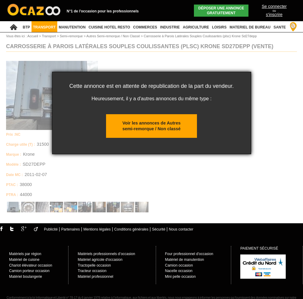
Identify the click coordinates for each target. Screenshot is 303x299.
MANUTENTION (72, 27)
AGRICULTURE (196, 27)
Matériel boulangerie (25, 276)
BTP (26, 27)
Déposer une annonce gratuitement (221, 10)
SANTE (280, 27)
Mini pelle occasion (180, 276)
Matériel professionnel (95, 276)
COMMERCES (145, 27)
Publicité (51, 229)
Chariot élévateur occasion (30, 265)
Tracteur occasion (92, 271)
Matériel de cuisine (24, 259)
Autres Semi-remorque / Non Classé (113, 36)
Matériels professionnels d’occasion (106, 254)
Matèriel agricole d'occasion (100, 259)
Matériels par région (25, 254)
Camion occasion (179, 265)
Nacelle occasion (179, 271)
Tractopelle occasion (94, 265)
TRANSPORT (44, 27)
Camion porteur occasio (28, 271)
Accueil (32, 36)
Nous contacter (181, 229)
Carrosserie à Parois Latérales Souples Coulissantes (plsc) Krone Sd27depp (200, 36)
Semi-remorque (72, 36)
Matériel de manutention (184, 259)
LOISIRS (219, 27)
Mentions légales (97, 229)
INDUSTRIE (170, 27)
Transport (49, 36)
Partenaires (70, 229)
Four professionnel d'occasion (189, 254)
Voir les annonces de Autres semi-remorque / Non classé (151, 126)
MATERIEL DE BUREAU (250, 27)
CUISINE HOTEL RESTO (109, 27)
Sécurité (158, 229)
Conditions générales (131, 229)
